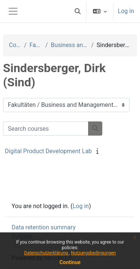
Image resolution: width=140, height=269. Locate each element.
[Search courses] (45, 128)
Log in (126, 11)
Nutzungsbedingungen (93, 253)
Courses (15, 45)
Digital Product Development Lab (48, 151)
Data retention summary (43, 227)
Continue (70, 262)
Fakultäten (36, 45)
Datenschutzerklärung (46, 253)
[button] (78, 11)
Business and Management (69, 45)
